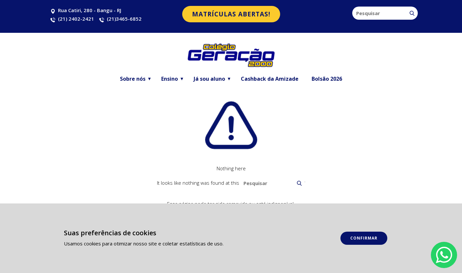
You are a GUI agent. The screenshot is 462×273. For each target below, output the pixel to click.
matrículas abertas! (231, 14)
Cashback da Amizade (269, 78)
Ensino (169, 78)
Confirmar (363, 238)
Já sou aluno (209, 78)
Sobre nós (132, 78)
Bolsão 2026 (327, 78)
